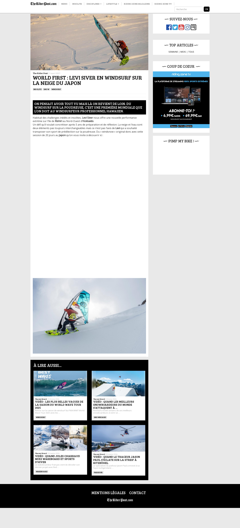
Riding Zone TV (163, 3)
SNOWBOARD (100, 417)
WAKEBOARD (41, 471)
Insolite (77, 3)
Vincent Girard (41, 399)
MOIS (183, 51)
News (64, 3)
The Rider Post (40, 73)
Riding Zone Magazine (137, 3)
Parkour (98, 472)
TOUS (191, 51)
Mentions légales (108, 492)
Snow (46, 89)
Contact (137, 492)
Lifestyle (112, 3)
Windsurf (56, 89)
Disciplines (93, 3)
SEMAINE (173, 51)
